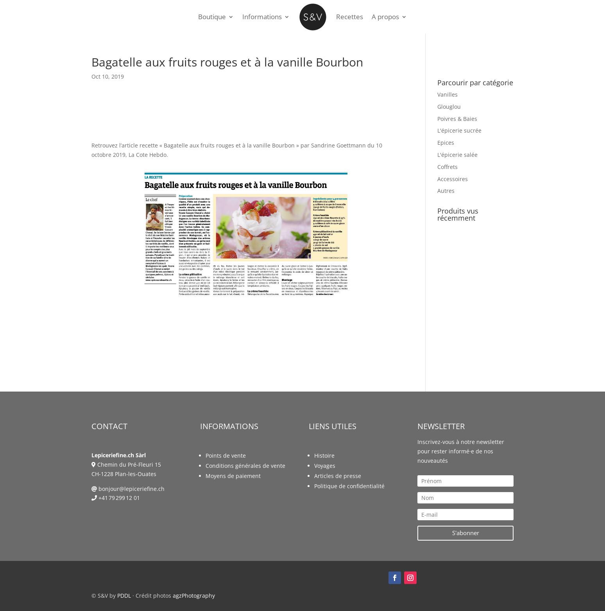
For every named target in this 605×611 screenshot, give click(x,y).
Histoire (324, 455)
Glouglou (449, 106)
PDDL (124, 595)
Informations (262, 16)
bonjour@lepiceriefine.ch (131, 488)
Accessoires (452, 179)
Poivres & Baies (457, 118)
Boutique (212, 16)
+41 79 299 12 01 (119, 497)
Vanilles (447, 94)
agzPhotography (194, 595)
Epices (445, 142)
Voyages (324, 465)
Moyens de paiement (233, 476)
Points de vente (226, 455)
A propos (385, 16)
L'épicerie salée (457, 154)
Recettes (349, 16)
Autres (446, 190)
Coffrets (447, 167)
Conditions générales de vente (245, 465)
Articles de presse (337, 476)
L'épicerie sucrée (459, 130)
